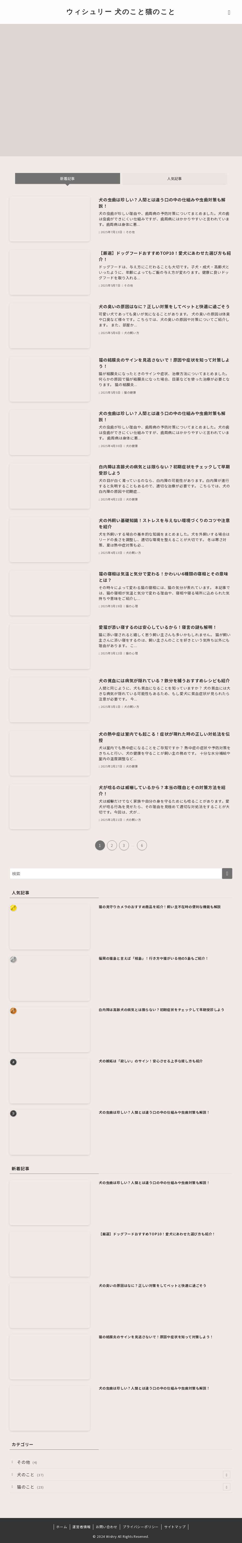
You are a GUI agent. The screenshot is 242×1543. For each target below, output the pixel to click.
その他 (27, 1462)
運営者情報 (81, 1526)
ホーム (61, 1526)
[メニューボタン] (229, 11)
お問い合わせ (106, 1526)
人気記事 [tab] (174, 178)
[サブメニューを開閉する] (226, 1474)
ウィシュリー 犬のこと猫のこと (121, 11)
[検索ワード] (121, 873)
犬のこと (123, 1474)
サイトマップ (175, 1526)
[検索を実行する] (227, 873)
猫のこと (123, 1486)
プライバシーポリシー (141, 1526)
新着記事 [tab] (67, 178)
